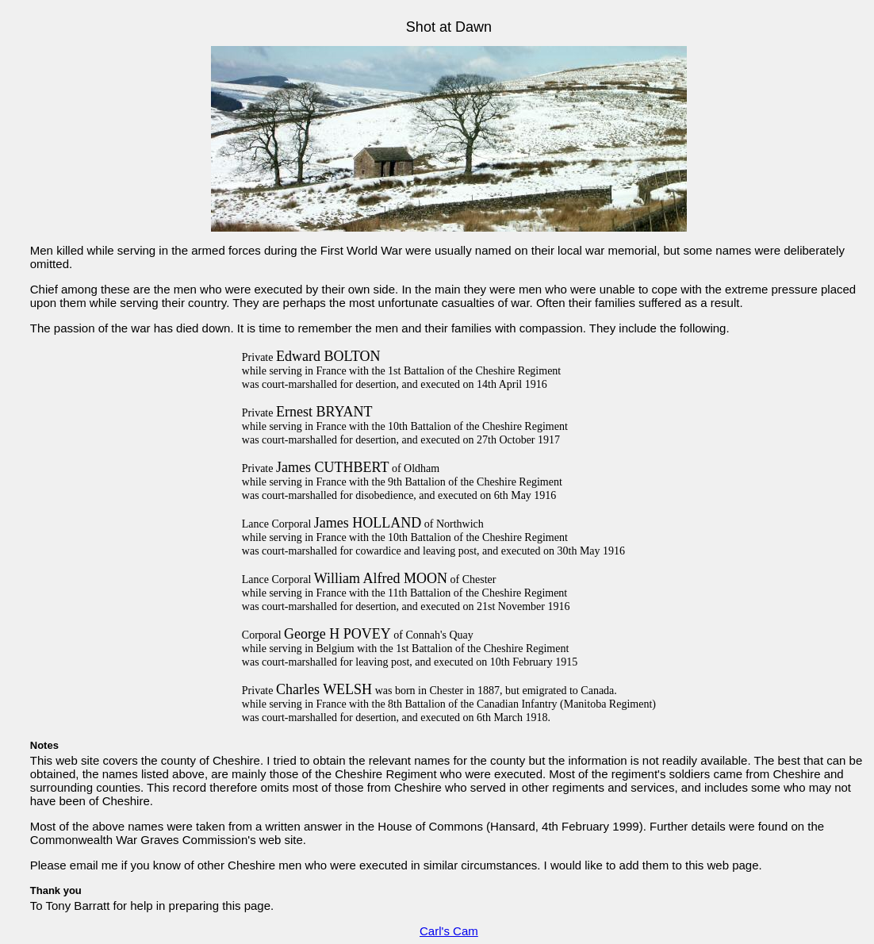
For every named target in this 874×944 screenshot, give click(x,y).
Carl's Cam (449, 931)
